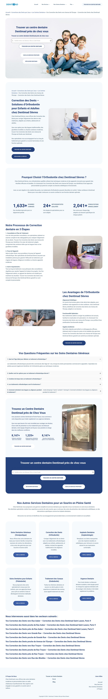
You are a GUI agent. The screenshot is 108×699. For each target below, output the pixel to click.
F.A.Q (54, 679)
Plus (72, 4)
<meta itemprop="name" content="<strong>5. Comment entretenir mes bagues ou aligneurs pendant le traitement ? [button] (54, 391)
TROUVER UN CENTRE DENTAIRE (92, 4)
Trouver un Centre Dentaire (54, 676)
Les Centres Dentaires (38, 12)
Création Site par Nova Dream (61, 696)
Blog (54, 682)
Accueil (36, 4)
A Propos (99, 689)
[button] (54, 359)
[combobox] (31, 41)
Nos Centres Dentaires (60, 4)
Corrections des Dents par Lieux (21, 12)
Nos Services (46, 4)
